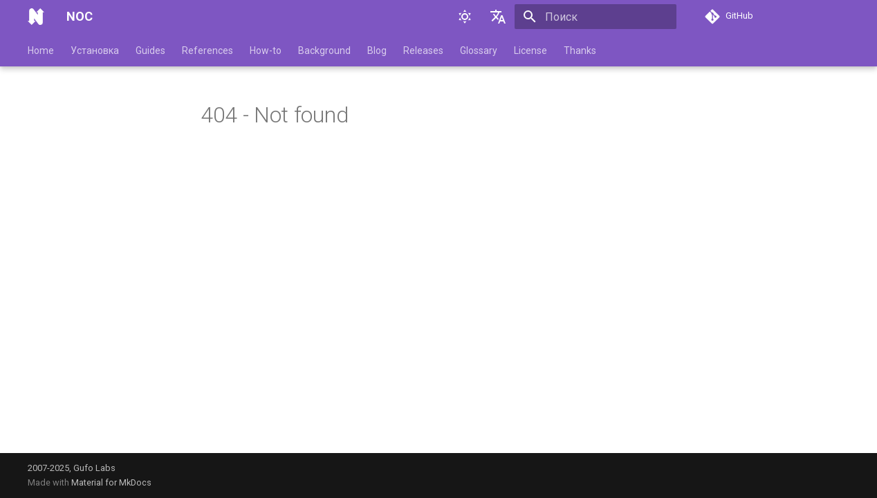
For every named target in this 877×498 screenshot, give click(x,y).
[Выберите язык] (498, 16)
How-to (265, 50)
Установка (95, 50)
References (207, 50)
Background (324, 50)
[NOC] (36, 16)
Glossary (478, 50)
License (530, 50)
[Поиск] (595, 16)
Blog (377, 50)
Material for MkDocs (111, 482)
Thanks (580, 50)
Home (41, 50)
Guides (150, 50)
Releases (423, 50)
